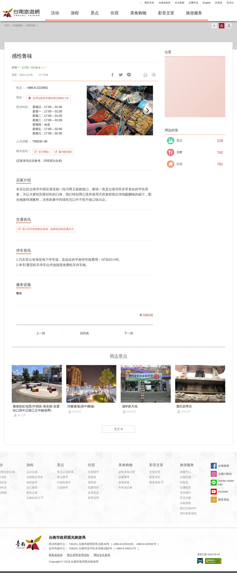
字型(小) (214, 25)
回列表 (84, 333)
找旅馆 (92, 477)
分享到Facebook (112, 74)
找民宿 (92, 482)
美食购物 (138, 13)
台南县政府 (164, 2)
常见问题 (185, 497)
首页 (6, 25)
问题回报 (153, 74)
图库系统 (154, 482)
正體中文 (193, 2)
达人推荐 (31, 487)
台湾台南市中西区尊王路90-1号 (51, 98)
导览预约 (185, 492)
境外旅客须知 (188, 513)
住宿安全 (93, 492)
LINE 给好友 (129, 74)
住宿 (114, 13)
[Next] (147, 110)
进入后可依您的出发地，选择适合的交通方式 (48, 229)
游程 (75, 13)
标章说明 (93, 497)
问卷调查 (185, 503)
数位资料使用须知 (78, 554)
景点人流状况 (65, 471)
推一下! (120, 74)
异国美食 (124, 482)
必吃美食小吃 (126, 471)
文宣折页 (154, 471)
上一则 (40, 333)
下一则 (128, 333)
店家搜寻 (124, 477)
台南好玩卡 (33, 497)
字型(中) (221, 25)
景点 (95, 13)
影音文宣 (166, 13)
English (207, 2)
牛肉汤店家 (125, 487)
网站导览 (149, 2)
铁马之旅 (31, 492)
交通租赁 (185, 487)
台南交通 (185, 477)
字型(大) (229, 25)
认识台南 (31, 471)
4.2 (43, 67)
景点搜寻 (62, 477)
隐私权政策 (56, 554)
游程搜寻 (31, 482)
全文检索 (179, 2)
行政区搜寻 (64, 482)
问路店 (184, 482)
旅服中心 (185, 471)
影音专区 (154, 477)
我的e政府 (200, 561)
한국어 (230, 2)
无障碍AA (213, 561)
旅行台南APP (188, 508)
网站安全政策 (102, 554)
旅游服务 (194, 13)
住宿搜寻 (93, 471)
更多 (117, 429)
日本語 (218, 2)
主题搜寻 (62, 487)
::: (141, 2)
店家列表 (30, 25)
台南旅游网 (21, 13)
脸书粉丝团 (65, 151)
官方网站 (44, 151)
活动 (55, 13)
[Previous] (93, 110)
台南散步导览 (34, 477)
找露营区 (93, 487)
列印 (145, 74)
